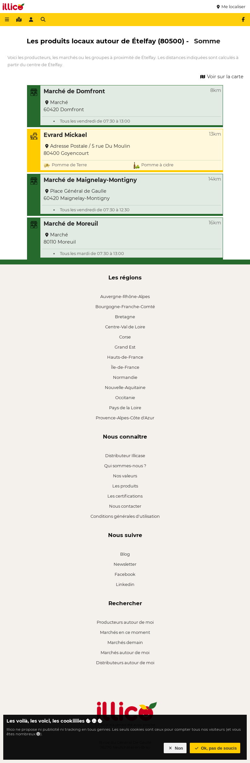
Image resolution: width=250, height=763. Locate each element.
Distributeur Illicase (125, 455)
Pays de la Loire (125, 407)
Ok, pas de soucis (215, 748)
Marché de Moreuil (71, 223)
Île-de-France (125, 367)
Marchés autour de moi (125, 652)
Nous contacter (125, 506)
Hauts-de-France (125, 357)
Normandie (125, 377)
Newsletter (125, 564)
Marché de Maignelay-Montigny (90, 179)
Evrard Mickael (65, 134)
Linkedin (125, 584)
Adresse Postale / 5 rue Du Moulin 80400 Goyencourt (87, 149)
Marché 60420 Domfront (64, 105)
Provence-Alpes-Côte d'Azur (125, 417)
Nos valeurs (125, 475)
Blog (125, 554)
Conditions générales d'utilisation (125, 516)
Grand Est (125, 347)
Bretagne (125, 316)
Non (175, 748)
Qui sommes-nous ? (125, 465)
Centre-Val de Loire (125, 326)
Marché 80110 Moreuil (60, 238)
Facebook (125, 574)
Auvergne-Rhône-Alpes (125, 296)
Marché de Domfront (74, 91)
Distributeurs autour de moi (125, 662)
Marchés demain (125, 642)
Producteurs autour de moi (125, 622)
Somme (207, 41)
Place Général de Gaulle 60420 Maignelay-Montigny (77, 194)
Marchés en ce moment (125, 632)
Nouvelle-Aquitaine (125, 387)
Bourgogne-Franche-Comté (125, 306)
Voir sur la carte (221, 77)
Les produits (125, 485)
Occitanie (125, 397)
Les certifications (125, 496)
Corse (125, 336)
